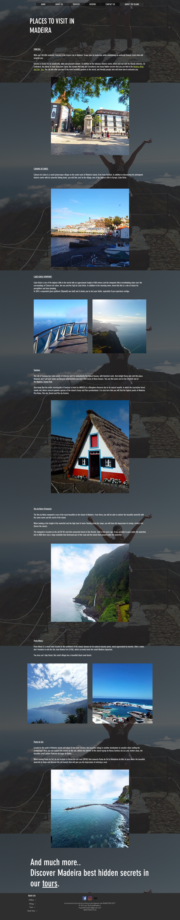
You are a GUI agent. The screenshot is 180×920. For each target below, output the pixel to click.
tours (49, 883)
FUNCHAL (37, 49)
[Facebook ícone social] (84, 898)
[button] (32, 910)
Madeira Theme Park (44, 381)
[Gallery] (32, 899)
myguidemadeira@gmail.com (90, 908)
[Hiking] (32, 903)
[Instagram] (90, 898)
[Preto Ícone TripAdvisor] (95, 898)
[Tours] (32, 907)
